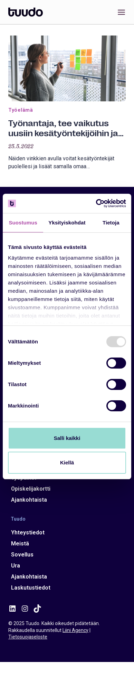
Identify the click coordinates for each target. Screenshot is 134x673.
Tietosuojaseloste (27, 637)
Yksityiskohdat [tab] (66, 222)
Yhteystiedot (28, 532)
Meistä (20, 543)
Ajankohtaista (29, 499)
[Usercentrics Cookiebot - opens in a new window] (96, 203)
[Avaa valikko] (120, 12)
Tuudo (18, 519)
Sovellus (22, 554)
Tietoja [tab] (111, 222)
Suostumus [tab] (23, 222)
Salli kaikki (67, 438)
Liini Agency (75, 630)
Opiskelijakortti (30, 488)
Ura (15, 565)
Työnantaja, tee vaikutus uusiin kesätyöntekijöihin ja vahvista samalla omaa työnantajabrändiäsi (63, 129)
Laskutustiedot (30, 587)
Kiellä (67, 462)
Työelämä (20, 110)
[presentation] (67, 68)
